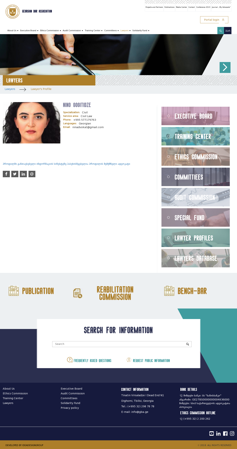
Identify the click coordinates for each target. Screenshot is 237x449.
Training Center (92, 30)
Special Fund (190, 217)
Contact (191, 7)
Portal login (214, 19)
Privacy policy (70, 407)
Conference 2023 (203, 7)
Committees (110, 30)
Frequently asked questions (89, 359)
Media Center (181, 7)
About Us (11, 30)
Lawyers (124, 30)
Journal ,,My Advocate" (221, 7)
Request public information (148, 359)
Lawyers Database (196, 258)
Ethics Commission (49, 30)
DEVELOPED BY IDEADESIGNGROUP (24, 445)
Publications (169, 7)
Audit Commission (72, 30)
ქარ (227, 31)
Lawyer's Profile (41, 89)
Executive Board (28, 30)
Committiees (189, 177)
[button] (225, 67)
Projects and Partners (154, 7)
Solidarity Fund (139, 30)
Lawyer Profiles (194, 238)
